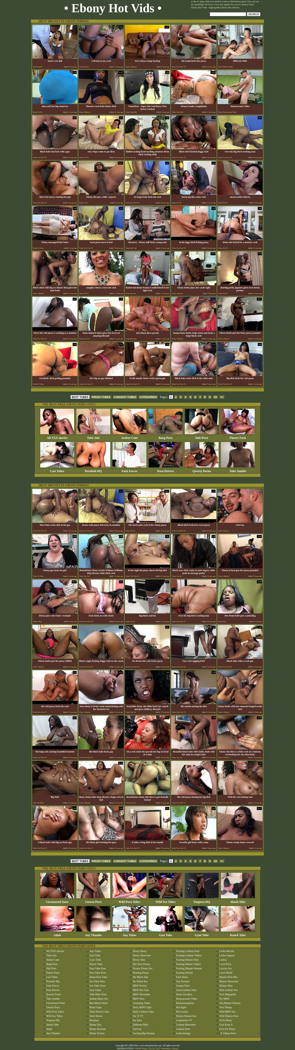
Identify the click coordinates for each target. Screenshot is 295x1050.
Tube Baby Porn (97, 994)
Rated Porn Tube (98, 977)
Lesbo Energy (183, 1033)
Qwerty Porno (201, 470)
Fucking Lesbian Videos (188, 955)
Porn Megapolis (227, 994)
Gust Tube (165, 934)
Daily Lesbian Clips (143, 1011)
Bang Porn (165, 436)
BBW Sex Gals (141, 990)
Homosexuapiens (185, 1003)
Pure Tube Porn (97, 972)
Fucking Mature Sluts (187, 959)
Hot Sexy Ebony (141, 964)
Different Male (140, 1024)
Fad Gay (137, 1029)
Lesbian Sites (183, 1029)
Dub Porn (201, 436)
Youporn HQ (201, 900)
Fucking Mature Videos (188, 964)
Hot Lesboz (182, 1011)
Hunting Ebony (141, 972)
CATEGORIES (148, 397)
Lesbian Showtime (186, 1024)
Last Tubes (57, 470)
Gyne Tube (201, 934)
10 (215, 397)
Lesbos (223, 959)
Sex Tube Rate (97, 981)
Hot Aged (181, 1007)
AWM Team (141, 1048)
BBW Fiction (140, 985)
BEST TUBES (80, 397)
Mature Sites (226, 985)
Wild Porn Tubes (129, 900)
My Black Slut (140, 977)
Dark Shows (95, 1016)
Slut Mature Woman (229, 1003)
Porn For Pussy (227, 1029)
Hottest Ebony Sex (142, 968)
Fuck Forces (129, 470)
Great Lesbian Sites (186, 990)
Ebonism (94, 1020)
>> (221, 397)
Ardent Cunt (129, 436)
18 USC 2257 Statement (159, 1048)
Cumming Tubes (141, 1003)
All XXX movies (57, 436)
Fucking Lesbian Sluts (187, 951)
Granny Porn (182, 985)
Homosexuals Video (186, 998)
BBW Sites (138, 998)
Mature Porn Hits (228, 977)
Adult (57, 934)
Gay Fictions (182, 981)
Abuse (174, 1048)
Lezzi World (225, 972)
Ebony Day (95, 1024)
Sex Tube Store (97, 985)
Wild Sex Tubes (165, 900)
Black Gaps (95, 1007)
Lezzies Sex (225, 968)
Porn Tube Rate (97, 968)
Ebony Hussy (140, 951)
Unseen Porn (93, 900)
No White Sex (140, 981)
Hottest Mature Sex (186, 1016)
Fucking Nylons (184, 972)
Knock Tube (237, 934)
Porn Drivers (165, 470)
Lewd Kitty (225, 964)
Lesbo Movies (226, 951)
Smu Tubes (95, 990)
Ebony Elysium (97, 1029)
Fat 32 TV (138, 1016)
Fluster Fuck (237, 436)
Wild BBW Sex (227, 1011)
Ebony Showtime (142, 955)
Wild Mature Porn (228, 1016)
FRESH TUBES (101, 397)
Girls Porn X (226, 1024)
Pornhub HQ (93, 470)
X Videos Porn (228, 1033)
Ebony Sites (139, 959)
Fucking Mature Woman (188, 968)
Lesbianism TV (184, 1020)
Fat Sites (137, 1020)
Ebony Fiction (96, 1033)
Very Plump (225, 1007)
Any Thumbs (93, 934)
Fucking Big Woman (143, 1033)
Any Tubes (129, 934)
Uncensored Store (57, 900)
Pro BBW (224, 998)
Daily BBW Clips (142, 1007)
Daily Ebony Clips (99, 1011)
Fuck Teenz (182, 977)
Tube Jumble (237, 470)
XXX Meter (225, 1020)
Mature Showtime (228, 981)
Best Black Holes (98, 1003)
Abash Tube (237, 900)
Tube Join (93, 436)
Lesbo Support (227, 955)
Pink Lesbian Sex (228, 990)
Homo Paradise (184, 994)
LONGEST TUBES (125, 397)
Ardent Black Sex (98, 998)
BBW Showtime (141, 994)
